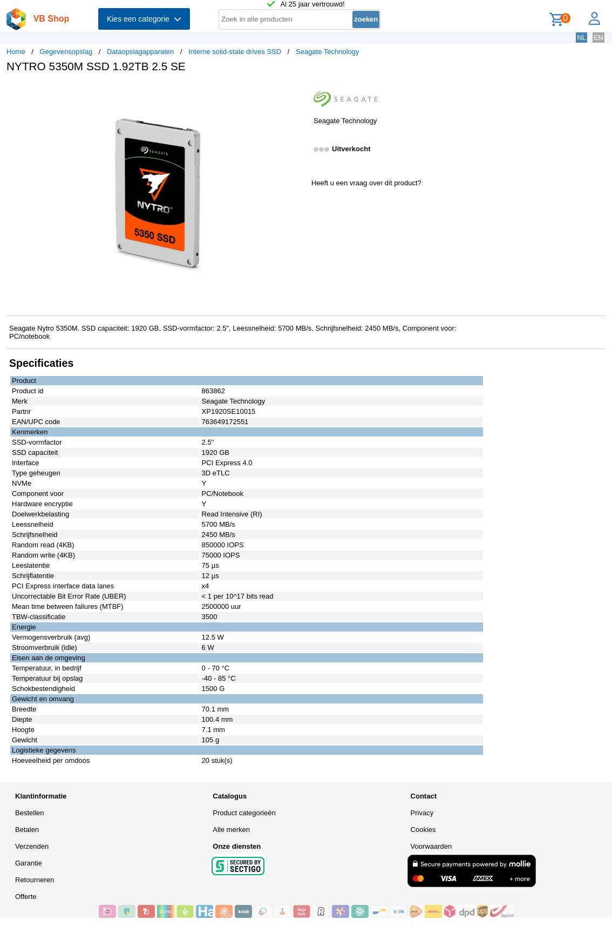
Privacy (422, 813)
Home (15, 52)
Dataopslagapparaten (140, 52)
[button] (296, 92)
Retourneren (34, 880)
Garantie (28, 863)
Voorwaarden (431, 846)
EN (598, 37)
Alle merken (231, 830)
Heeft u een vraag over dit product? (366, 183)
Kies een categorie (144, 19)
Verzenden (32, 846)
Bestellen (29, 813)
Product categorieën (244, 813)
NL (581, 37)
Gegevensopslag (66, 52)
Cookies (423, 830)
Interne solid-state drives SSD (234, 52)
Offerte (26, 897)
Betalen (27, 830)
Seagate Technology (327, 52)
